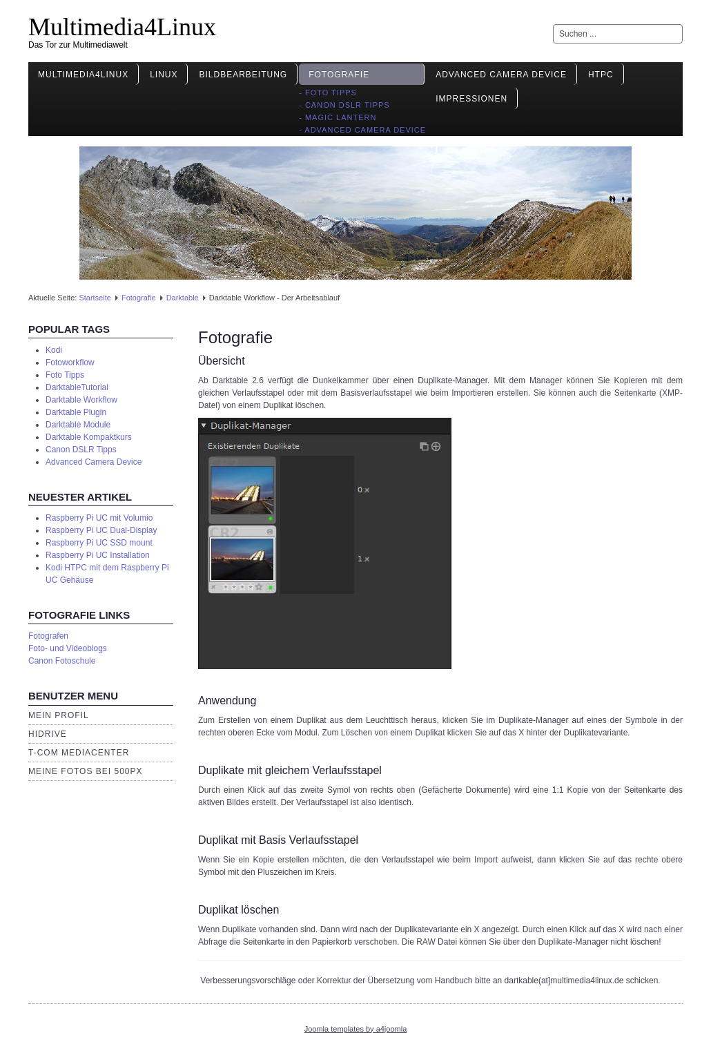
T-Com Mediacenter (78, 753)
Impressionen (471, 99)
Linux (163, 74)
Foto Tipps (65, 375)
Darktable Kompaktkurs (89, 437)
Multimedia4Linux (122, 27)
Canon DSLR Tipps (81, 449)
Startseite (94, 297)
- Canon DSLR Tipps (344, 105)
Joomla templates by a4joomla (355, 1029)
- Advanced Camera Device (362, 130)
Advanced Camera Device (501, 74)
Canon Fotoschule (61, 661)
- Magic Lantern (337, 117)
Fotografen (48, 636)
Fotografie (339, 74)
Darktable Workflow (81, 400)
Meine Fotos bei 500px (85, 771)
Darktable (182, 297)
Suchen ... (553, 24)
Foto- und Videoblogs (67, 648)
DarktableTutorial (77, 387)
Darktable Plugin (76, 412)
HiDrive (47, 734)
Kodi (54, 350)
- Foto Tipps (328, 92)
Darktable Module (78, 425)
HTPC (601, 74)
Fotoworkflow (70, 362)
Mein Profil (58, 715)
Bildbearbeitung (243, 74)
